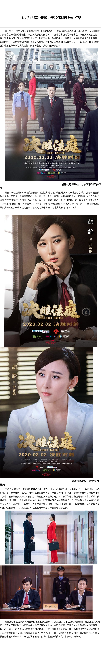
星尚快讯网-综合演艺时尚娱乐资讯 (51, 5)
